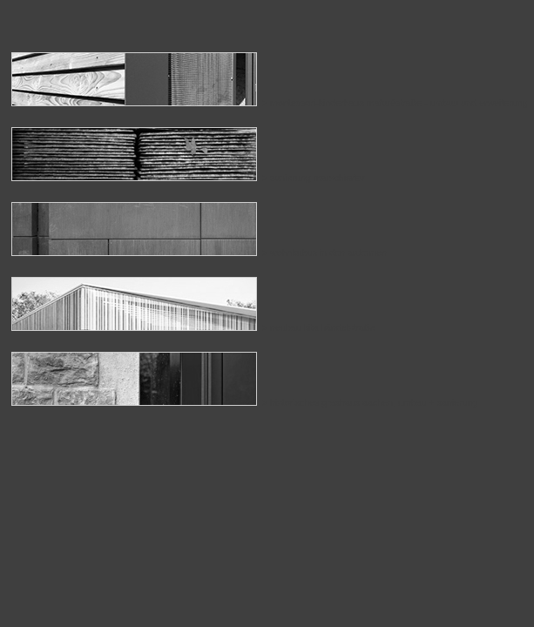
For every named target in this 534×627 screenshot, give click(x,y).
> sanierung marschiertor (188, 177)
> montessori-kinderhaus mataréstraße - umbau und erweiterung (269, 103)
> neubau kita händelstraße (193, 327)
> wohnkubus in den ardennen (199, 252)
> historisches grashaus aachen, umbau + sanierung (244, 402)
